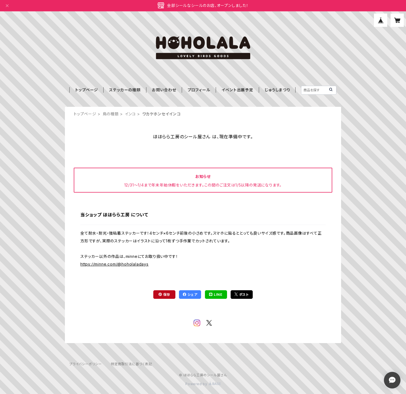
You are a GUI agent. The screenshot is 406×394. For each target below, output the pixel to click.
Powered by (203, 384)
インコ (130, 114)
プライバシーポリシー (85, 364)
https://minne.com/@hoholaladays (114, 264)
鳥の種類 (111, 114)
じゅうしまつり (277, 89)
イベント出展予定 (237, 89)
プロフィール (199, 89)
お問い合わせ (164, 89)
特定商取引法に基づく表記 (131, 364)
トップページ (86, 89)
